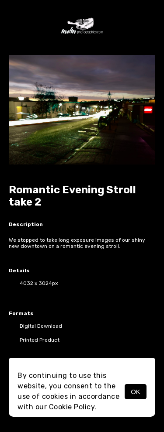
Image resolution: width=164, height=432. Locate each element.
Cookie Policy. (73, 407)
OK (135, 391)
